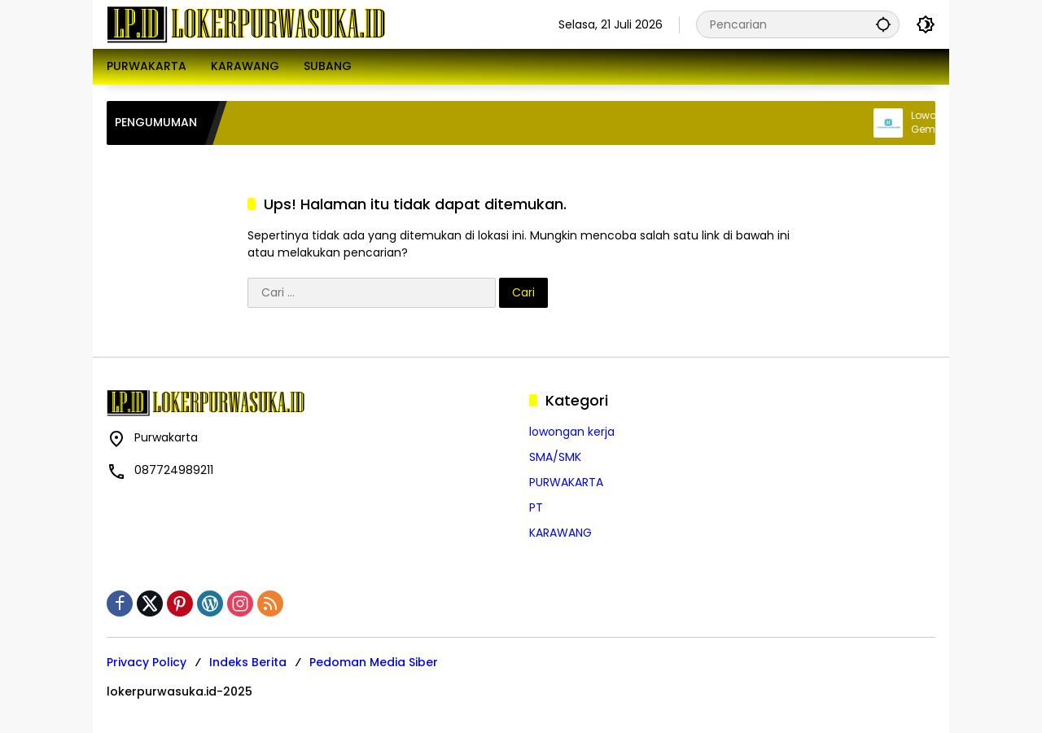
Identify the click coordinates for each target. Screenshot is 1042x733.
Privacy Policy (146, 662)
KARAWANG (560, 533)
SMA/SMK (555, 457)
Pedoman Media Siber (373, 662)
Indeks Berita (248, 662)
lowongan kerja (572, 432)
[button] (883, 24)
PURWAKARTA (566, 482)
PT (536, 507)
